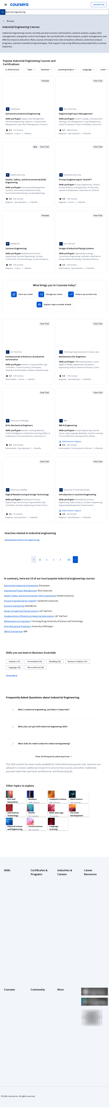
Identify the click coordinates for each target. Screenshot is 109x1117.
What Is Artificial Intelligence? (91, 961)
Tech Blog (35, 1005)
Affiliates (61, 1020)
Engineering (62, 899)
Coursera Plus (10, 1003)
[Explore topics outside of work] (54, 302)
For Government (11, 1029)
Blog (32, 994)
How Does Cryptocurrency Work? (90, 909)
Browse (10, 21)
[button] (13, 669)
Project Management (13, 914)
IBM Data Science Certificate (38, 931)
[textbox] (55, 12)
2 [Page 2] (46, 553)
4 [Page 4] (60, 553)
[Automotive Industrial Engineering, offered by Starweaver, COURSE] (27, 113)
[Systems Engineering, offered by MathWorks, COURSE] (27, 246)
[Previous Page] (33, 553)
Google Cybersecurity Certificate (37, 885)
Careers (7, 994)
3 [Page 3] (53, 553)
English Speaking (11, 897)
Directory (61, 1015)
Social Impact (9, 1042)
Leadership (8, 990)
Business (61, 882)
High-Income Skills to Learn (93, 900)
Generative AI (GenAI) (13, 902)
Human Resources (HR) (65, 913)
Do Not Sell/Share (64, 1031)
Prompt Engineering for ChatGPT (20, 595)
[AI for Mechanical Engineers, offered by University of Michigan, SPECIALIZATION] (27, 421)
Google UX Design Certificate (38, 917)
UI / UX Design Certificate (36, 955)
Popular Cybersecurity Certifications (90, 936)
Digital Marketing (11, 893)
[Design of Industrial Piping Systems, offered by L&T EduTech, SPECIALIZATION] (81, 246)
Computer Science (65, 886)
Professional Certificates (9, 1008)
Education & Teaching (66, 894)
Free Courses (9, 1046)
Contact (60, 1007)
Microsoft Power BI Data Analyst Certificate (39, 947)
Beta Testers (36, 990)
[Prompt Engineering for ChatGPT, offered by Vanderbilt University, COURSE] (81, 178)
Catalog (7, 998)
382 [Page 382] (69, 553)
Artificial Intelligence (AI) (12, 879)
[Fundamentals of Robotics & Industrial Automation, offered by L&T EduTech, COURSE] (27, 355)
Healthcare (62, 907)
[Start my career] (22, 291)
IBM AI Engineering (13, 625)
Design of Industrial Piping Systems (21, 605)
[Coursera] (19, 4)
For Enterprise (10, 1025)
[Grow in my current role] (83, 291)
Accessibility (62, 1003)
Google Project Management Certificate (37, 909)
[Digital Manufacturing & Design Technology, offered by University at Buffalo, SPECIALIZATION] (27, 489)
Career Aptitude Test (93, 882)
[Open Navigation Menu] (5, 4)
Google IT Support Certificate (38, 900)
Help (59, 998)
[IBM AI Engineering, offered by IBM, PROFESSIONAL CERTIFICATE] (81, 421)
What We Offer (10, 986)
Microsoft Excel (10, 906)
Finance (60, 903)
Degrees (7, 1021)
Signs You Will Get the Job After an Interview (93, 953)
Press (59, 981)
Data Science (62, 890)
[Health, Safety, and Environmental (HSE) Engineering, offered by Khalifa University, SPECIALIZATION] (27, 180)
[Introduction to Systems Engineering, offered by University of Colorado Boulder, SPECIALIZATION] (81, 489)
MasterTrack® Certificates (10, 1016)
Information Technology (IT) (64, 920)
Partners (34, 986)
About (6, 981)
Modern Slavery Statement (64, 1025)
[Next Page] (75, 553)
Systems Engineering (14, 600)
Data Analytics (10, 889)
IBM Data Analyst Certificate (38, 924)
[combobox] (55, 12)
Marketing (61, 925)
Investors (61, 986)
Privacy (60, 994)
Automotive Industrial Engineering (21, 579)
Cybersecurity (10, 885)
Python (7, 919)
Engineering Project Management (20, 584)
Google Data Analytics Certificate (39, 893)
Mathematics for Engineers (17, 615)
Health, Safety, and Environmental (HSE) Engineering (30, 589)
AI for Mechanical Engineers (17, 620)
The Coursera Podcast (36, 1000)
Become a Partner (11, 1038)
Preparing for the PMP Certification (91, 944)
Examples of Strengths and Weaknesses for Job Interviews (93, 890)
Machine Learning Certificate (38, 938)
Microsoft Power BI (12, 910)
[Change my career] (51, 291)
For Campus (9, 1034)
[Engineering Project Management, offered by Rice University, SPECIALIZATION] (81, 113)
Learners (34, 981)
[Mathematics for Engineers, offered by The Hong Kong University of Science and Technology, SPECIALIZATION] (81, 353)
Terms (60, 990)
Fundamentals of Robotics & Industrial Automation (29, 610)
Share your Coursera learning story (12, 1052)
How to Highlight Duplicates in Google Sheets (92, 919)
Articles (60, 1011)
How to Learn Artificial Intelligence (93, 927)
